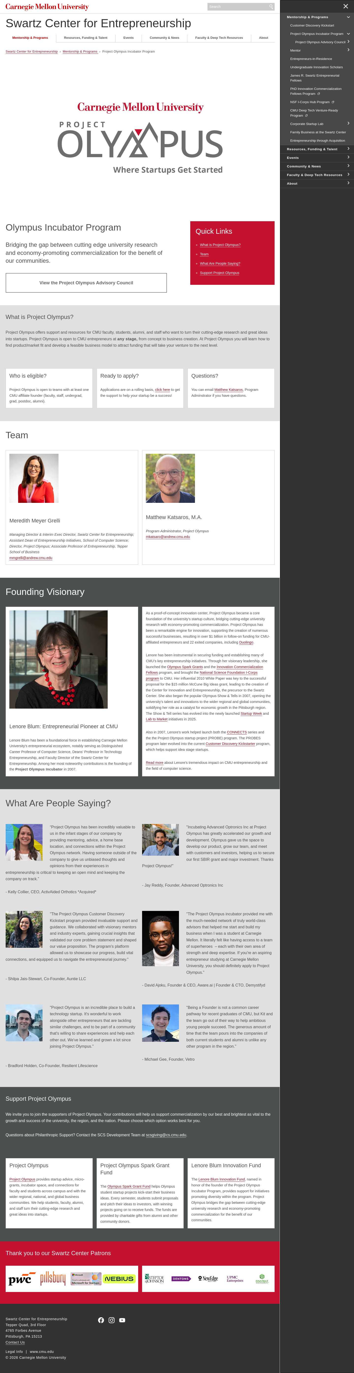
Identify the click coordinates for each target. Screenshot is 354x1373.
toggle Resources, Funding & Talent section (348, 148)
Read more (154, 763)
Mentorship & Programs (30, 38)
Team (204, 254)
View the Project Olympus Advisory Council (86, 282)
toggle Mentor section (348, 50)
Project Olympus (22, 1179)
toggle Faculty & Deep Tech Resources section (348, 174)
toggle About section (348, 183)
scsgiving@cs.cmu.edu (166, 1135)
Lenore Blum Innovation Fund (221, 1179)
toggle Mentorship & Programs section (348, 16)
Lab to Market (156, 719)
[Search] (241, 7)
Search (271, 7)
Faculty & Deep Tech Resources (219, 38)
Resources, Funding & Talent (85, 38)
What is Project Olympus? (220, 245)
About (263, 38)
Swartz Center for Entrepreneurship (98, 23)
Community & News (164, 38)
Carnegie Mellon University (48, 7)
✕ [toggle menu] (345, 7)
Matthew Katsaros (228, 390)
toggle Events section (348, 157)
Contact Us (15, 1342)
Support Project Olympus (219, 273)
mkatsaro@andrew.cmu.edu (168, 537)
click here (162, 390)
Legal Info (14, 1352)
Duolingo (246, 642)
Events (128, 38)
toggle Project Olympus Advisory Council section (348, 41)
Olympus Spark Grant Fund (128, 1186)
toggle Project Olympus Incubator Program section (348, 33)
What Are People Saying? (220, 263)
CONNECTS (237, 732)
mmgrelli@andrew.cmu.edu (30, 558)
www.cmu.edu (42, 1352)
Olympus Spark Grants (185, 667)
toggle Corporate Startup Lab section (348, 123)
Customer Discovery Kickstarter (230, 744)
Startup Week (251, 713)
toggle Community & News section (348, 166)
